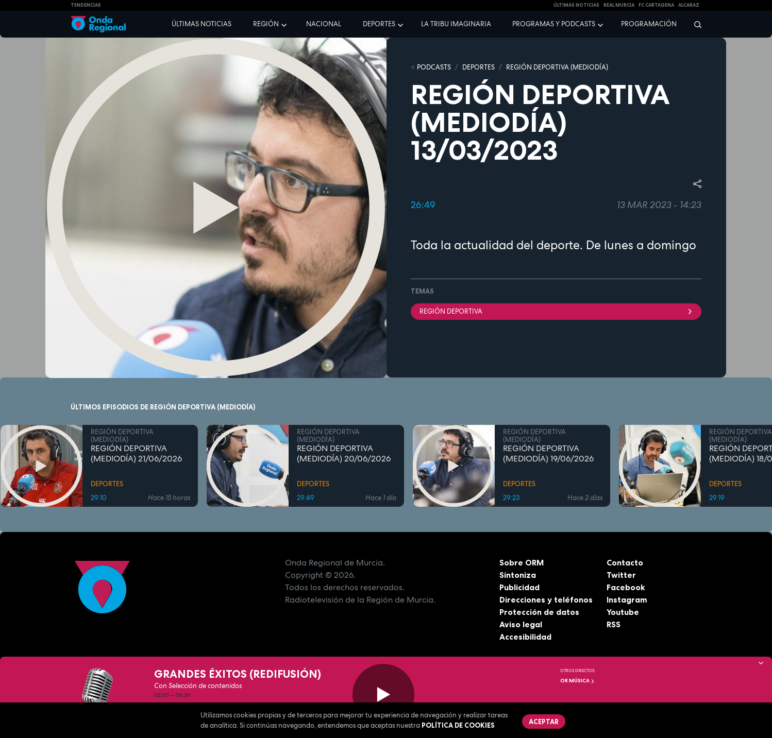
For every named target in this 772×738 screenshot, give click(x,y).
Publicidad (519, 587)
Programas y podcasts (553, 24)
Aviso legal (520, 624)
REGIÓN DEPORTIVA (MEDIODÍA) (557, 67)
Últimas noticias (201, 24)
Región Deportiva (556, 310)
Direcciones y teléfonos (546, 599)
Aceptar (544, 721)
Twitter (621, 575)
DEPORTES (478, 67)
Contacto (625, 562)
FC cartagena (656, 5)
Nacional (323, 24)
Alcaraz (688, 5)
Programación (649, 24)
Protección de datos (539, 612)
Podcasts (434, 67)
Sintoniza (517, 575)
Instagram (627, 599)
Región (266, 24)
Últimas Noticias (576, 5)
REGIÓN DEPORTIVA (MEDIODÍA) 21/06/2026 (136, 453)
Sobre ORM (522, 562)
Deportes (379, 24)
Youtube (623, 612)
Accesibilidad (525, 636)
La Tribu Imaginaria (456, 24)
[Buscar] (694, 24)
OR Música (577, 680)
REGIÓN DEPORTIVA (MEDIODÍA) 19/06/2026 (548, 453)
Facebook (626, 587)
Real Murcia (618, 5)
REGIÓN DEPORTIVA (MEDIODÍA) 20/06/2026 (344, 453)
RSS (614, 624)
